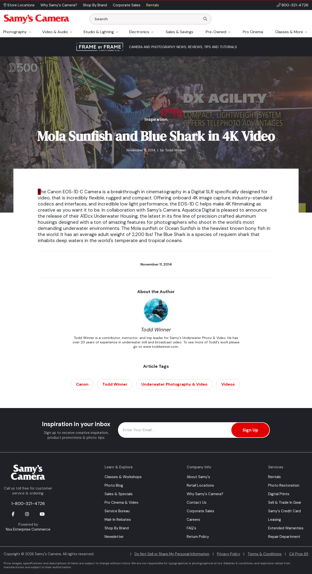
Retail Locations (200, 485)
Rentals (274, 476)
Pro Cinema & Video (121, 502)
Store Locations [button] (19, 5)
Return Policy (198, 536)
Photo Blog (114, 485)
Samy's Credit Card (284, 511)
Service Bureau (117, 511)
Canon (82, 384)
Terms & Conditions (265, 554)
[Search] (205, 19)
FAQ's (191, 528)
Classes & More (289, 31)
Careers (193, 519)
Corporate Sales (200, 511)
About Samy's (198, 476)
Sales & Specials (119, 494)
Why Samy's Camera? (205, 494)
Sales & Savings (179, 31)
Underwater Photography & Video (174, 384)
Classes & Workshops (123, 476)
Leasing (274, 519)
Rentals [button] (152, 5)
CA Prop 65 (298, 554)
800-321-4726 (295, 5)
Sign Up (250, 430)
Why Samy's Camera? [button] (58, 5)
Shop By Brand (117, 528)
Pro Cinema (253, 31)
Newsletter (114, 536)
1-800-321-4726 (28, 503)
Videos (228, 384)
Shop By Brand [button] (95, 5)
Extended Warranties (285, 528)
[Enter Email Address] (194, 430)
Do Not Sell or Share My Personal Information (172, 554)
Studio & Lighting (98, 31)
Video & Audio (55, 31)
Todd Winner (114, 384)
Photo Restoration (283, 485)
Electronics (139, 31)
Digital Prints (278, 494)
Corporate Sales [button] (126, 5)
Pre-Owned (216, 31)
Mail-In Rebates (118, 519)
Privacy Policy (228, 554)
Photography (15, 31)
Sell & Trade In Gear (284, 502)
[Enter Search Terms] (147, 19)
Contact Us (196, 502)
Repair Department (284, 536)
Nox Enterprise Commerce (28, 529)
